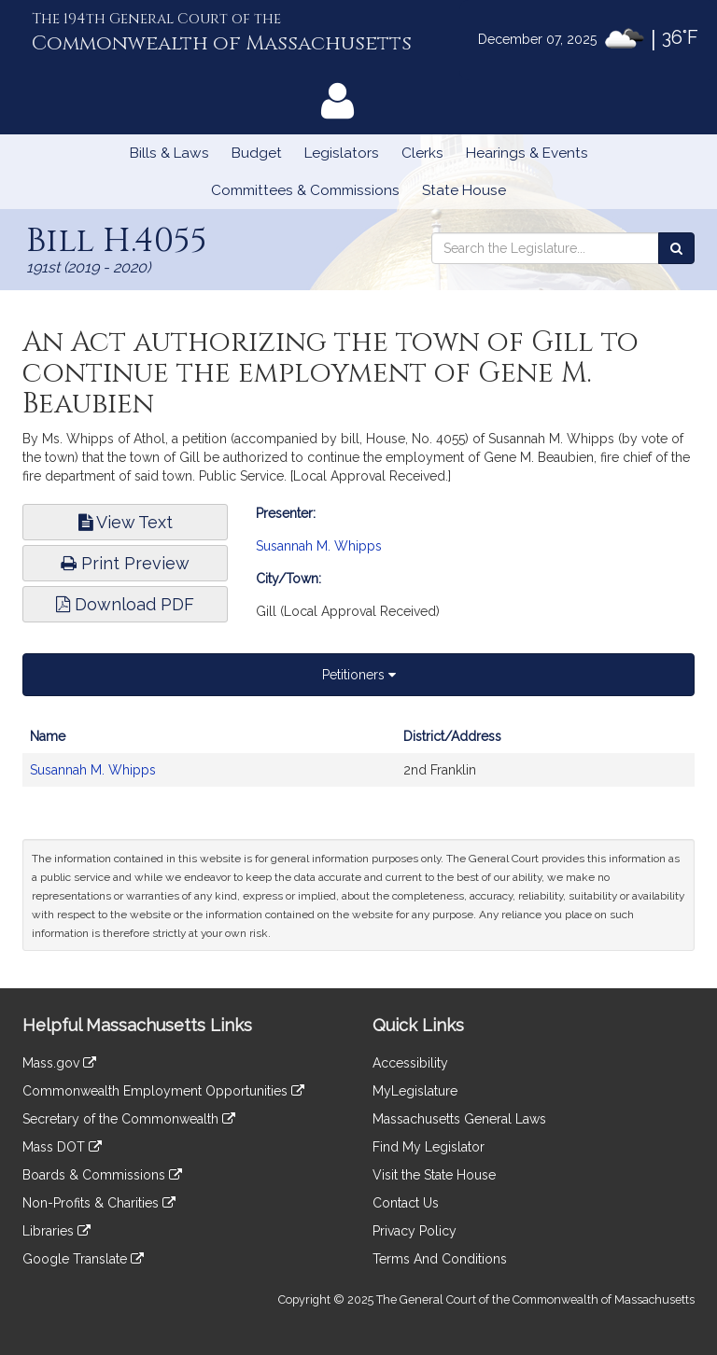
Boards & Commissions (102, 1174)
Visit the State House (434, 1174)
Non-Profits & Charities (99, 1202)
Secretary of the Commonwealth (128, 1118)
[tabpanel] (358, 762)
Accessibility (410, 1062)
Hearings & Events (527, 153)
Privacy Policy (415, 1230)
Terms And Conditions (440, 1258)
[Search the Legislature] (676, 248)
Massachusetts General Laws (459, 1118)
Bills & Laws (169, 153)
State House (464, 190)
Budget (257, 153)
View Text (125, 522)
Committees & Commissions (305, 190)
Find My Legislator (429, 1146)
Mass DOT (62, 1146)
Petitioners (359, 674)
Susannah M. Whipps (319, 545)
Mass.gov (59, 1062)
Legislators (341, 153)
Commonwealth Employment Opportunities (163, 1090)
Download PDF (125, 604)
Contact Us (406, 1202)
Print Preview (125, 563)
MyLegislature (415, 1090)
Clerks (422, 153)
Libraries (56, 1230)
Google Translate (83, 1258)
